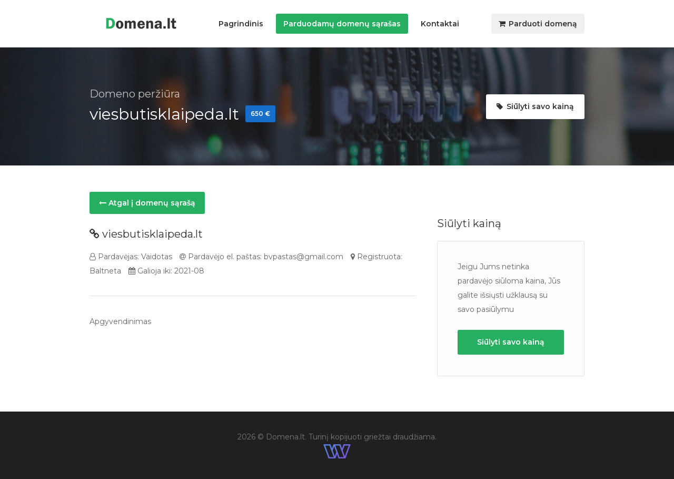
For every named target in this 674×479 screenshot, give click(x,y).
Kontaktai (440, 23)
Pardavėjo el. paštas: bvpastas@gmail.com (261, 256)
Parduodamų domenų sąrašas (342, 23)
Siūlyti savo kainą (535, 106)
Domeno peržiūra (135, 93)
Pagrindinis (241, 23)
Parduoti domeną (538, 23)
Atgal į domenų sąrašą (147, 203)
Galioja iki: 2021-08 (166, 271)
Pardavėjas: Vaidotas (131, 256)
